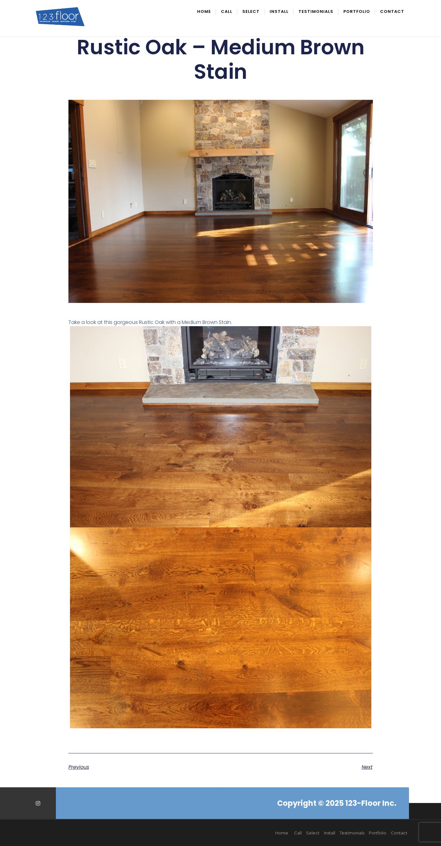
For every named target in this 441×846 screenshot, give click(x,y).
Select (251, 11)
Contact (392, 11)
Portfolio (356, 11)
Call (226, 11)
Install (279, 11)
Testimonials (315, 11)
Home (204, 11)
